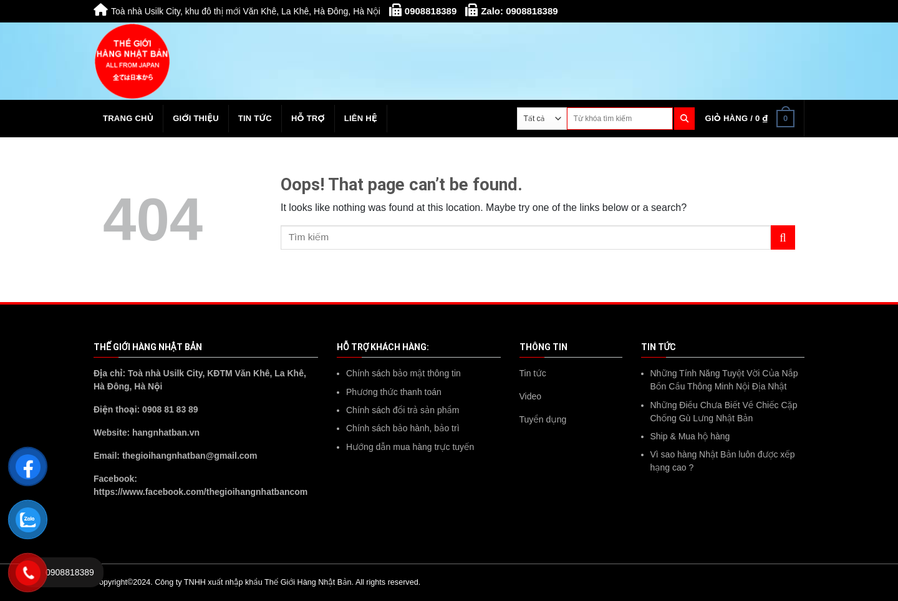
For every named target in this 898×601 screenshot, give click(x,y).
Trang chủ (128, 118)
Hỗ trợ (308, 118)
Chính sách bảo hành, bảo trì (403, 428)
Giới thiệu (196, 118)
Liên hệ (360, 118)
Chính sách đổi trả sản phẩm (402, 410)
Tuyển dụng (543, 419)
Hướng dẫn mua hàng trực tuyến (410, 447)
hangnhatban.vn (166, 432)
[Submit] (783, 237)
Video (530, 396)
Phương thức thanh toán (394, 392)
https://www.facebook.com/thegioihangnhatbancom (200, 492)
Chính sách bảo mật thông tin (403, 373)
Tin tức (255, 118)
